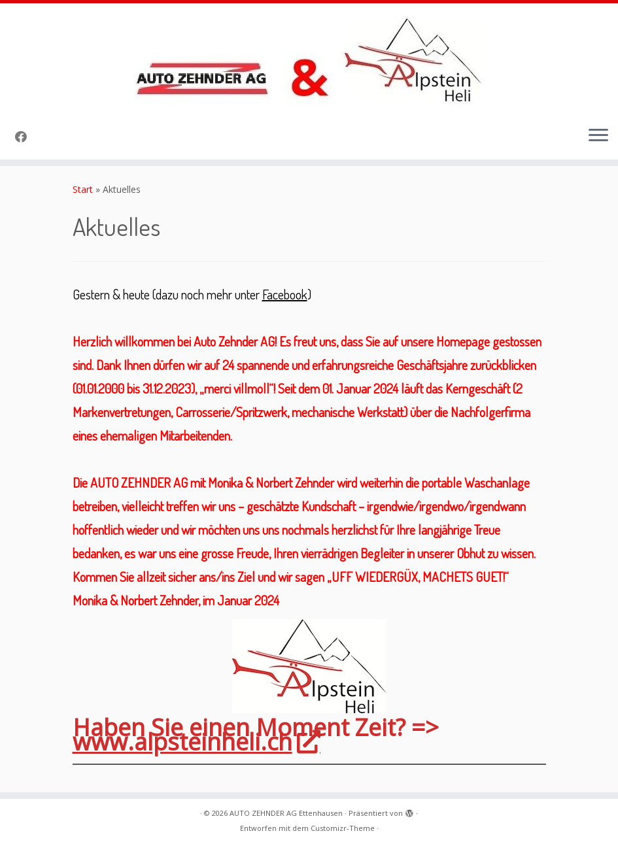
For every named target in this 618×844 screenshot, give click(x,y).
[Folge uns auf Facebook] (25, 136)
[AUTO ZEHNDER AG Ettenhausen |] (309, 59)
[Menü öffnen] (598, 136)
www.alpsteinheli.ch (195, 742)
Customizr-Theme (343, 828)
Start (83, 189)
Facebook (284, 294)
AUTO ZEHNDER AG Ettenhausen (286, 813)
